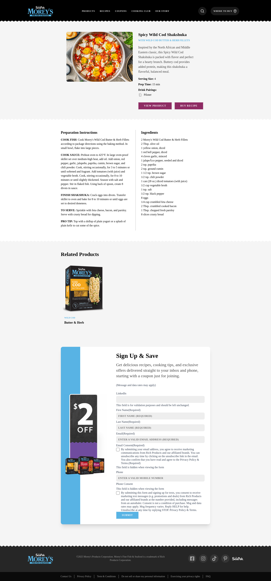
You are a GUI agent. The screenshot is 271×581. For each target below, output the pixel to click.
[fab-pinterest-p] (225, 558)
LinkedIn (121, 393)
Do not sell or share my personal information (143, 576)
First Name (128, 410)
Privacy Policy (188, 459)
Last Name (128, 421)
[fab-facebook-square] (192, 558)
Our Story (162, 11)
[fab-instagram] (203, 558)
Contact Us (66, 576)
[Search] (202, 11)
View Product (155, 105)
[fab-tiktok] (214, 558)
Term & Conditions (106, 576)
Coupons (121, 11)
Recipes (105, 11)
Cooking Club (141, 11)
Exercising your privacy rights (185, 576)
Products (88, 11)
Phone (119, 472)
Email (125, 433)
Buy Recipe (188, 105)
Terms (124, 463)
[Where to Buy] (225, 11)
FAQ (208, 576)
